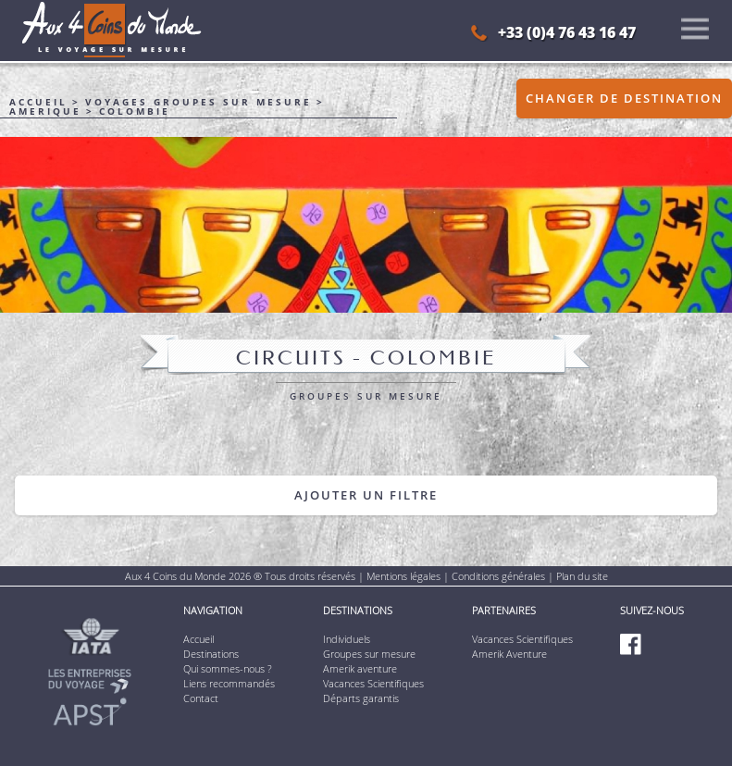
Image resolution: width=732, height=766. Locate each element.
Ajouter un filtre (366, 495)
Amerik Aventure (509, 654)
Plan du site (582, 576)
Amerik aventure (360, 668)
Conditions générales (498, 576)
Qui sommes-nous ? (227, 668)
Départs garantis (361, 698)
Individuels (346, 639)
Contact (200, 698)
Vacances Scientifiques (373, 683)
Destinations (211, 654)
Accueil (198, 639)
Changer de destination (624, 98)
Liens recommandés (229, 683)
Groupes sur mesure (369, 654)
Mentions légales (403, 576)
